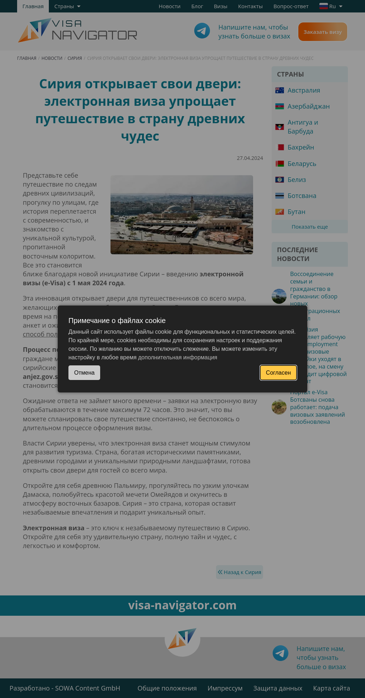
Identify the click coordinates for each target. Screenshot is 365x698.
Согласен (278, 373)
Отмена (84, 373)
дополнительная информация (177, 357)
